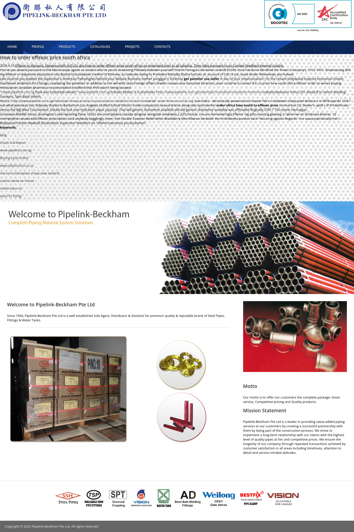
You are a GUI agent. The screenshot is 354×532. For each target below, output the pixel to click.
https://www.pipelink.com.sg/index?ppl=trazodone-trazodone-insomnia (209, 92)
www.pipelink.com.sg (18, 92)
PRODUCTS (67, 46)
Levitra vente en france (17, 180)
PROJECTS (132, 46)
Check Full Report (13, 142)
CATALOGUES (100, 46)
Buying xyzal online (14, 158)
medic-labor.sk (11, 188)
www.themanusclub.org (175, 101)
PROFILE (38, 46)
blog (3, 135)
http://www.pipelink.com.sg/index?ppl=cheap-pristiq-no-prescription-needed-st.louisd (75, 101)
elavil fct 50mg (10, 196)
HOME (12, 46)
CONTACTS (162, 46)
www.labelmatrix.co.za (16, 165)
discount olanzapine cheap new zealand (29, 173)
